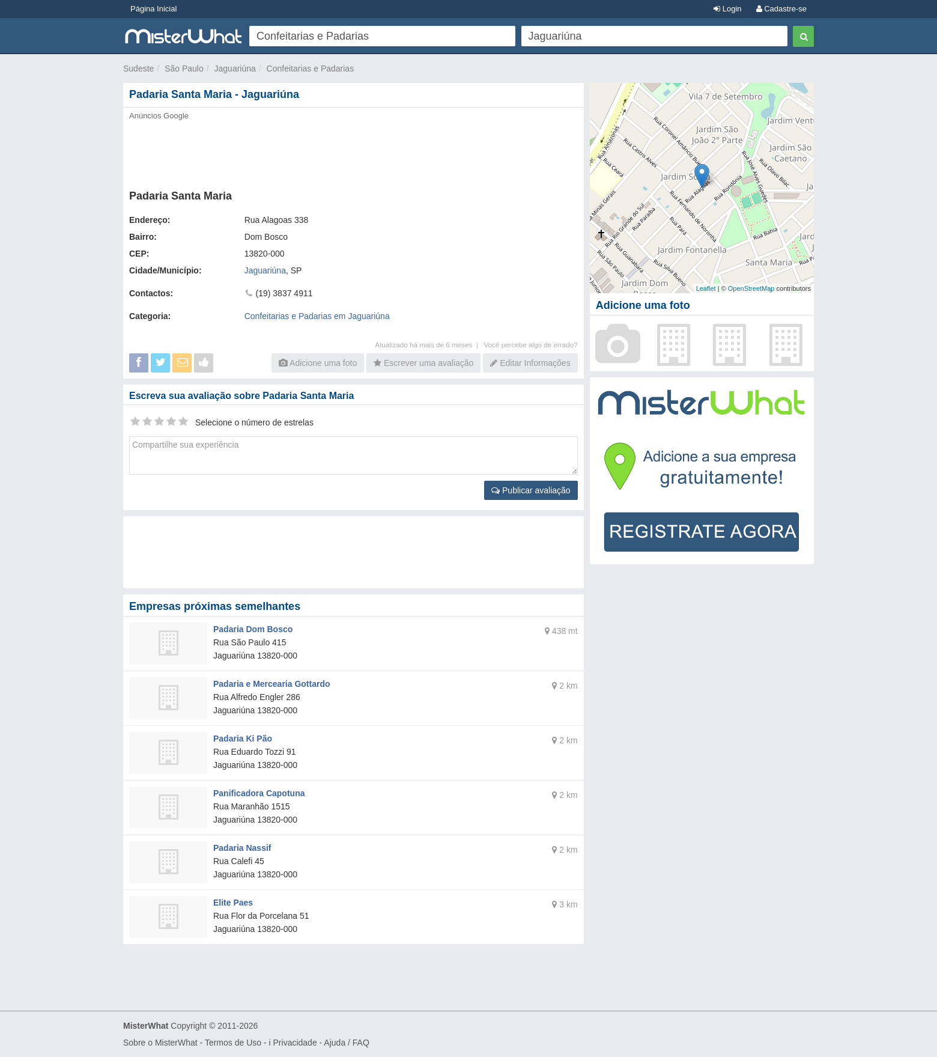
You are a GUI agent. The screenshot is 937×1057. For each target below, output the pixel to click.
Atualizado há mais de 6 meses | (429, 345)
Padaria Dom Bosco (253, 629)
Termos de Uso (233, 1042)
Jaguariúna (235, 68)
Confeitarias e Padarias (310, 68)
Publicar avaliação (531, 490)
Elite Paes (233, 902)
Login (727, 8)
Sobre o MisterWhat (160, 1042)
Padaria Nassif (242, 848)
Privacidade (295, 1042)
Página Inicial (153, 8)
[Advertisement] (352, 151)
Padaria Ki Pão (242, 738)
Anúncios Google (159, 115)
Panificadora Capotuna (259, 793)
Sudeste (138, 68)
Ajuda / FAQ (346, 1042)
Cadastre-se (781, 8)
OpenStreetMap (751, 288)
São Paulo (184, 68)
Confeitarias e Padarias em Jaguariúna (317, 316)
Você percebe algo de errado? (530, 345)
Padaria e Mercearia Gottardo (271, 684)
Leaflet (706, 288)
